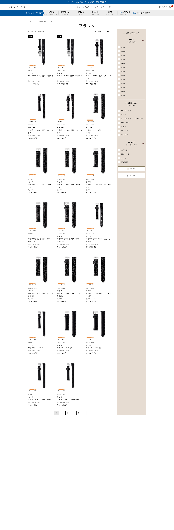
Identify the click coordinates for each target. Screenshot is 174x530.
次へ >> (84, 413)
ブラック (50, 21)
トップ (30, 21)
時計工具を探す (143, 13)
